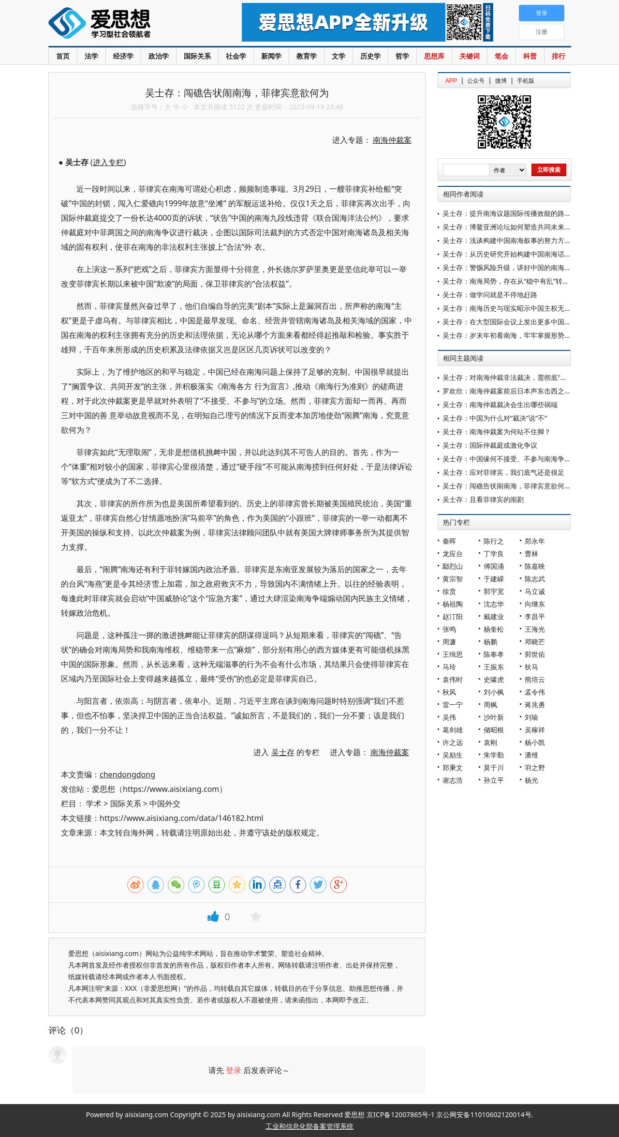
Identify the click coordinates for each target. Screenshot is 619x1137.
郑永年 (535, 541)
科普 (530, 56)
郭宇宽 (494, 591)
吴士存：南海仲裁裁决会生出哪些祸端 (500, 404)
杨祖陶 (452, 603)
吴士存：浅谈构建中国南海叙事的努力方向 (506, 240)
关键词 (469, 56)
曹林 (531, 553)
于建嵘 (494, 578)
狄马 (531, 666)
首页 (63, 56)
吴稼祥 (535, 729)
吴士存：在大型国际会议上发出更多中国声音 (510, 321)
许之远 (452, 742)
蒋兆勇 (535, 704)
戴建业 (494, 616)
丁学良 (494, 553)
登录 (233, 1070)
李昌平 (535, 616)
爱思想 (125, 24)
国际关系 (197, 56)
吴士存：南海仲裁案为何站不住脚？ (496, 431)
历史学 (370, 56)
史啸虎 (494, 679)
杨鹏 (490, 641)
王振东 (494, 666)
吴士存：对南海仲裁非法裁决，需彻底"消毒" (509, 377)
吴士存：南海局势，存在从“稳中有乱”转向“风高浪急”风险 (528, 281)
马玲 (449, 666)
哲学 (402, 56)
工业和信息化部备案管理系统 (309, 1126)
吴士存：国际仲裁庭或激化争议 (489, 445)
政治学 (158, 56)
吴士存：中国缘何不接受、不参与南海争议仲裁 (513, 458)
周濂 (449, 641)
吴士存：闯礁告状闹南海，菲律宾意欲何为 (506, 485)
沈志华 (494, 603)
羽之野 (535, 767)
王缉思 (452, 654)
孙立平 (494, 780)
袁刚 (490, 742)
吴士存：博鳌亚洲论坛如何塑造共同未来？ (506, 226)
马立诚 (535, 591)
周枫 (490, 704)
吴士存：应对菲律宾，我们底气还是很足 (503, 472)
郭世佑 (535, 654)
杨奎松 (494, 629)
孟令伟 (535, 692)
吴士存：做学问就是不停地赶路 (489, 294)
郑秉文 (452, 767)
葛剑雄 (452, 729)
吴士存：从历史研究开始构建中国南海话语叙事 (513, 253)
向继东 (535, 603)
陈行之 (494, 541)
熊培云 (535, 679)
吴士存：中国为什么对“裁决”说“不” (494, 418)
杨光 (531, 780)
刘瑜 (531, 717)
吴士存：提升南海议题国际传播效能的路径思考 (513, 213)
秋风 (449, 692)
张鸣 (449, 629)
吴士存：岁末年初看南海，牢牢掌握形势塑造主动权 (520, 335)
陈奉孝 (494, 654)
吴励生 (452, 754)
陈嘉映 (535, 566)
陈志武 (535, 578)
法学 (91, 56)
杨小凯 (535, 742)
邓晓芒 (535, 641)
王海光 (535, 629)
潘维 (531, 754)
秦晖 (449, 541)
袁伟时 (452, 679)
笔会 (501, 56)
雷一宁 (452, 704)
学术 (94, 803)
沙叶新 (494, 717)
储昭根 (494, 729)
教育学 (306, 56)
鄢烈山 (452, 566)
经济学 (123, 56)
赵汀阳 (452, 616)
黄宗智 (452, 578)
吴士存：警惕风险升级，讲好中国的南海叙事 (510, 267)
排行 (558, 56)
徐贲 (449, 591)
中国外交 (164, 803)
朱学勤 (494, 754)
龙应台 (452, 553)
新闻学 (271, 56)
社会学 (236, 56)
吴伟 (449, 717)
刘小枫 (494, 692)
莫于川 (494, 767)
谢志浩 (452, 780)
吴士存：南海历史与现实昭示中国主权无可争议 (513, 308)
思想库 (434, 56)
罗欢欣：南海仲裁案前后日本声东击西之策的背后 (516, 390)
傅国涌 (494, 566)
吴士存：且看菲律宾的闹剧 (483, 499)
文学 (338, 56)
